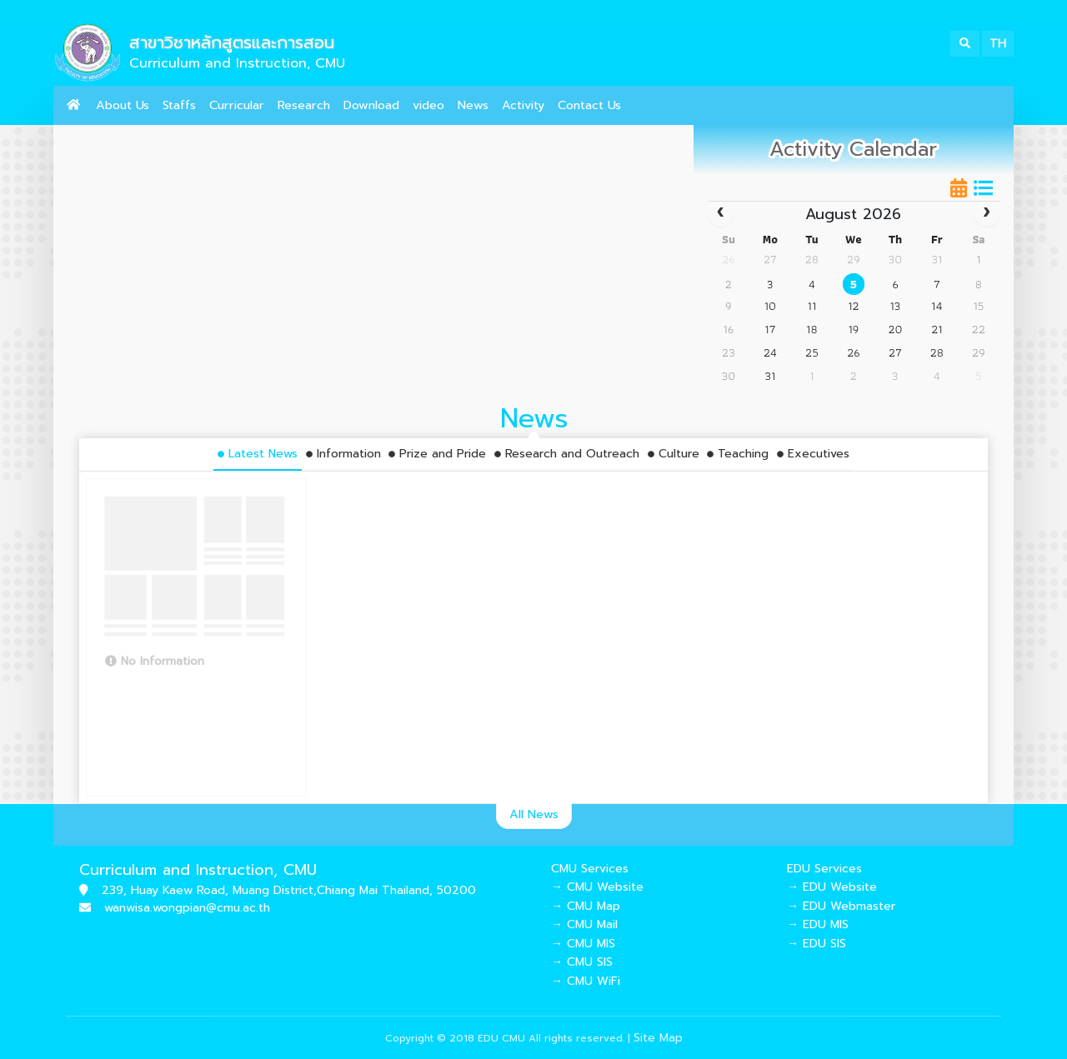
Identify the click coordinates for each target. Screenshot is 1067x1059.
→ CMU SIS (582, 962)
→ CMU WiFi (585, 981)
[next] (986, 214)
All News (534, 814)
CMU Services (590, 868)
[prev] (721, 214)
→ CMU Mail (584, 924)
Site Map (658, 1038)
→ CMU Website (597, 887)
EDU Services (824, 868)
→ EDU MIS (818, 924)
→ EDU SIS (816, 943)
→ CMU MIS (583, 943)
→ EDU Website (832, 887)
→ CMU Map (585, 906)
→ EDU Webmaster (841, 906)
